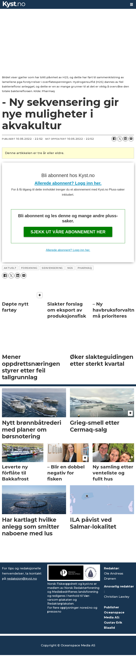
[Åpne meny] (131, 4)
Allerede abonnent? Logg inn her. (68, 183)
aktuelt (10, 267)
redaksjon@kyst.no (22, 578)
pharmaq (85, 267)
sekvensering (52, 267)
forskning (29, 267)
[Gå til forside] (63, 4)
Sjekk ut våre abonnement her (68, 231)
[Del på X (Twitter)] (119, 138)
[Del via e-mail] (131, 138)
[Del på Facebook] (114, 138)
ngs (70, 267)
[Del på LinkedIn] (125, 138)
